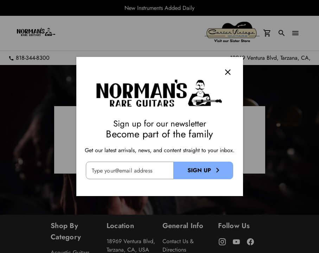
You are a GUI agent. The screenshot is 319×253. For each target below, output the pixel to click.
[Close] (227, 72)
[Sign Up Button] (203, 170)
